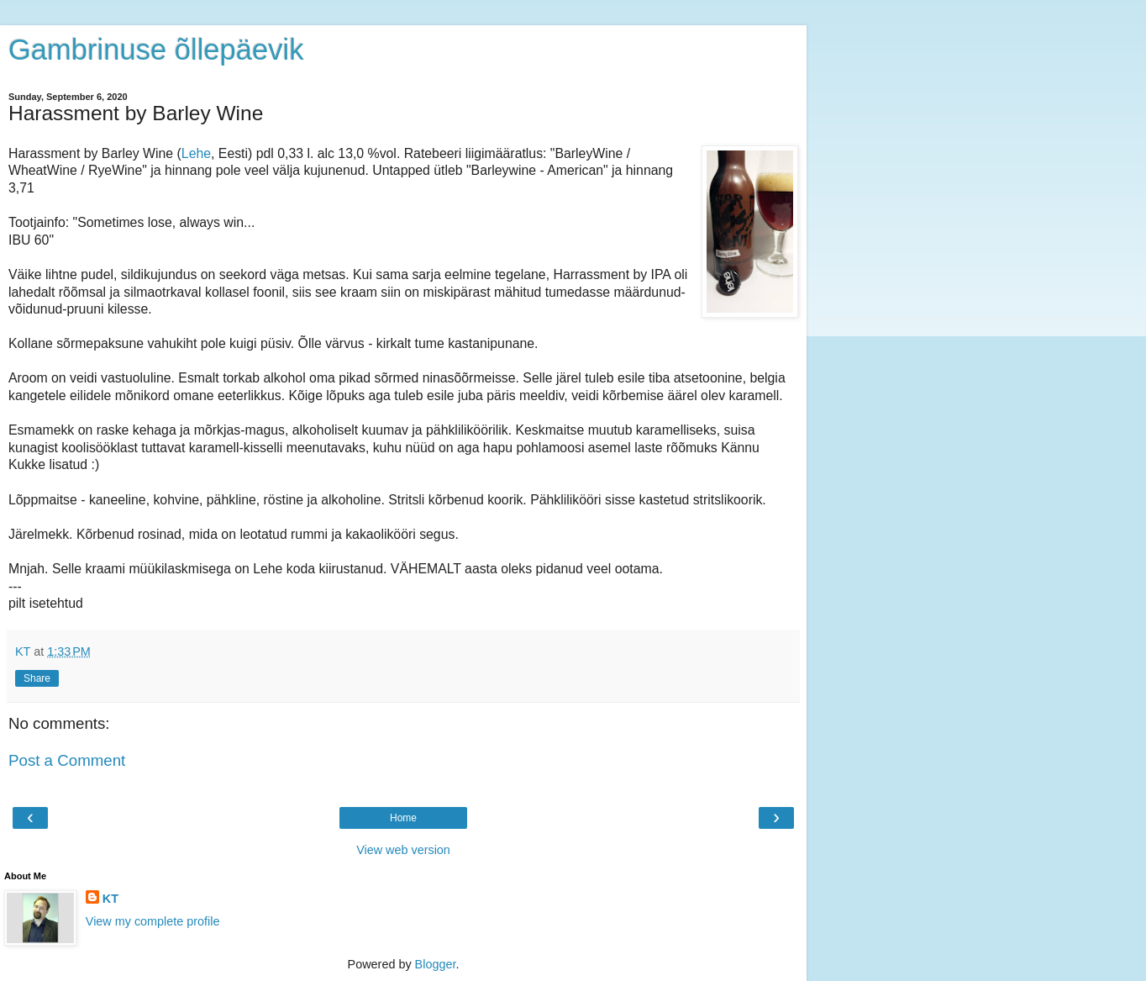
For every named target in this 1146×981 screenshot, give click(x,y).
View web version (403, 850)
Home (403, 818)
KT (110, 898)
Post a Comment (66, 760)
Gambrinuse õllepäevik (155, 50)
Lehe (196, 153)
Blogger (435, 964)
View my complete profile (153, 921)
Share (37, 678)
